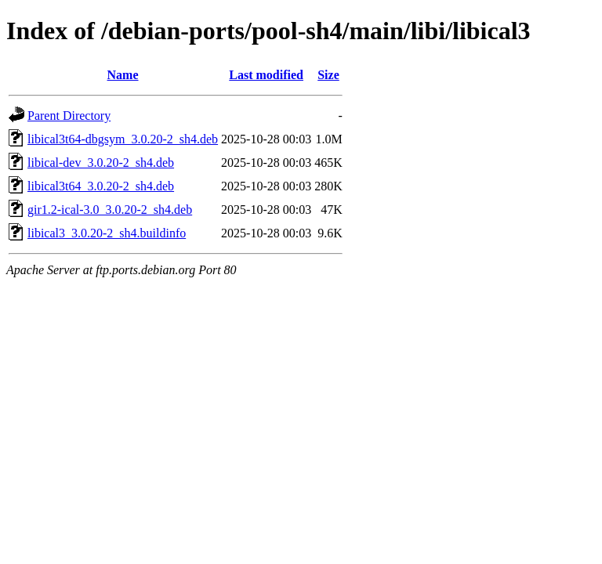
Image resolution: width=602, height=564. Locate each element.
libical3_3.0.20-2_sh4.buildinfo (106, 233)
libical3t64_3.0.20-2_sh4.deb (100, 186)
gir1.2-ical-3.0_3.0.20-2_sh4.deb (109, 209)
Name (123, 74)
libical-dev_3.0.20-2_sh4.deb (100, 162)
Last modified (266, 74)
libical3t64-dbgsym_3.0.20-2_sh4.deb (122, 139)
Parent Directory (69, 115)
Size (328, 74)
